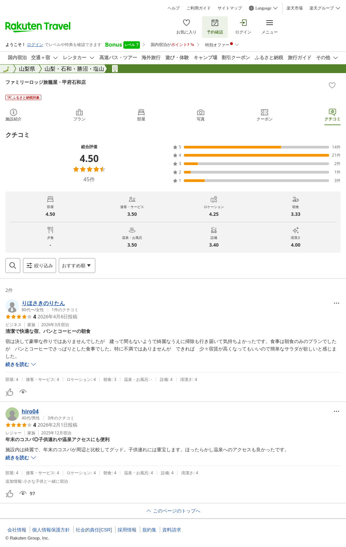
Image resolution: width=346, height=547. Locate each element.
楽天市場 (295, 8)
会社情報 (16, 529)
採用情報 (127, 529)
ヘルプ (174, 8)
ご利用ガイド (199, 8)
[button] (41, 306)
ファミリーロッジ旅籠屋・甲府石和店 (45, 82)
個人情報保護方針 (51, 529)
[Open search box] (12, 265)
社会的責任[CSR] (94, 529)
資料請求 (171, 529)
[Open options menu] (77, 265)
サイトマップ (230, 8)
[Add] (332, 85)
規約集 (149, 529)
